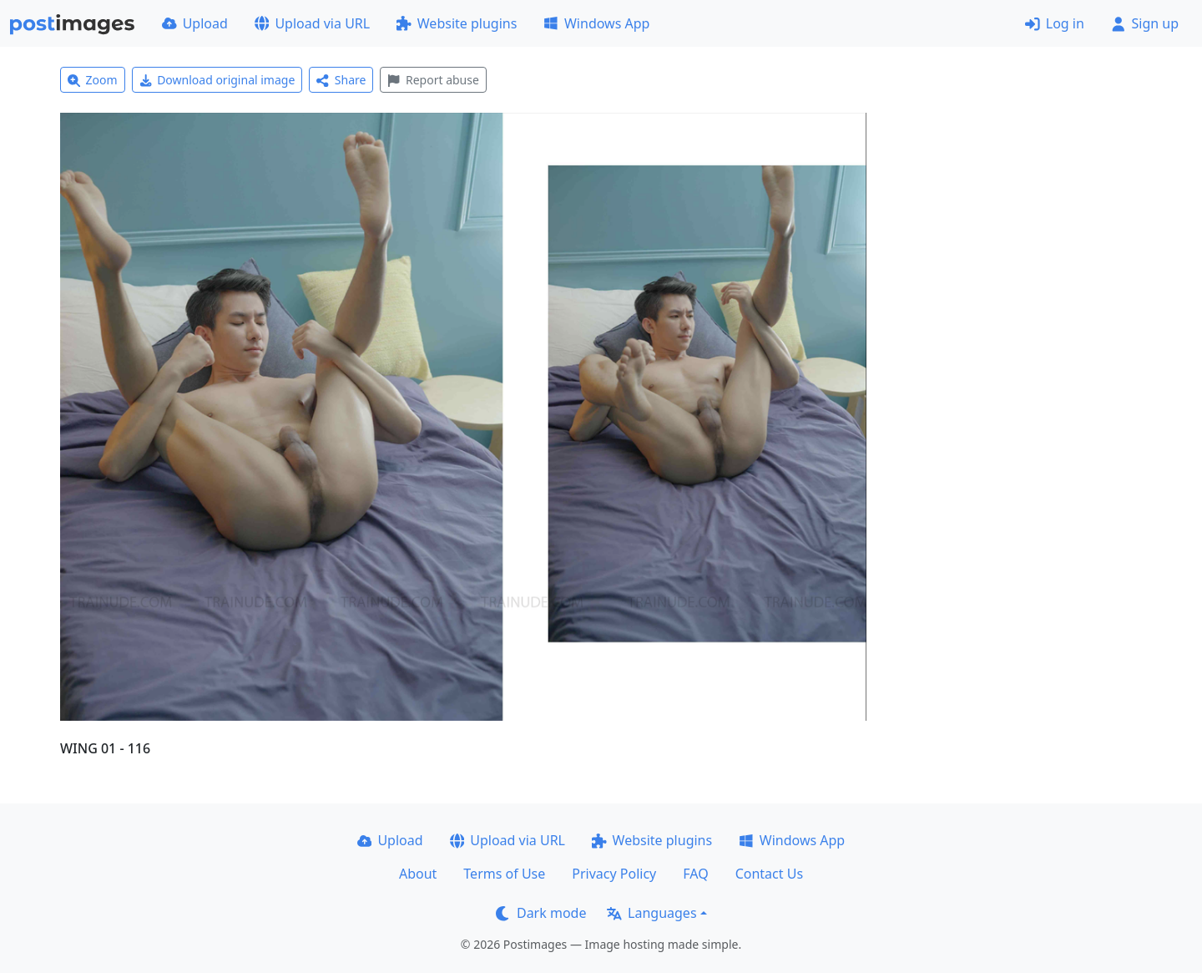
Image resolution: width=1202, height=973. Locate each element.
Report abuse (432, 80)
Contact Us (769, 873)
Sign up (1145, 23)
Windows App (596, 23)
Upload (195, 23)
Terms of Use (504, 873)
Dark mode (541, 913)
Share (341, 80)
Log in (1054, 23)
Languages (651, 913)
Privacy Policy (614, 873)
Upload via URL (312, 23)
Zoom (93, 80)
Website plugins (456, 23)
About (418, 873)
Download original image (217, 80)
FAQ (695, 873)
